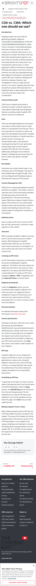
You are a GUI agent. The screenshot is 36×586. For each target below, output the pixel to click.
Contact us (23, 525)
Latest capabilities (8, 492)
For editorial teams (26, 499)
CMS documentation (9, 522)
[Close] (34, 566)
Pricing (4, 496)
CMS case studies (8, 519)
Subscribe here (8, 558)
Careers (22, 516)
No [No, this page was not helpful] (16, 447)
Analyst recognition (27, 522)
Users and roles (19, 314)
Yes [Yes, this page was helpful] (7, 447)
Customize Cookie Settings (18, 582)
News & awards (25, 519)
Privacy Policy (7, 452)
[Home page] (3, 8)
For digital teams (26, 489)
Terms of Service (18, 452)
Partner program (8, 505)
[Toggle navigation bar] (3, 2)
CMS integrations (8, 516)
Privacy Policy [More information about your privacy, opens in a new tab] (12, 578)
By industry (24, 486)
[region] (18, 574)
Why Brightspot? (8, 489)
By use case (24, 483)
